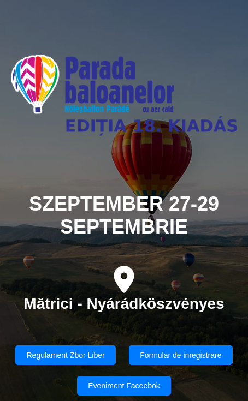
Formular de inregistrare (180, 355)
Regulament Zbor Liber (65, 355)
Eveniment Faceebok (124, 385)
